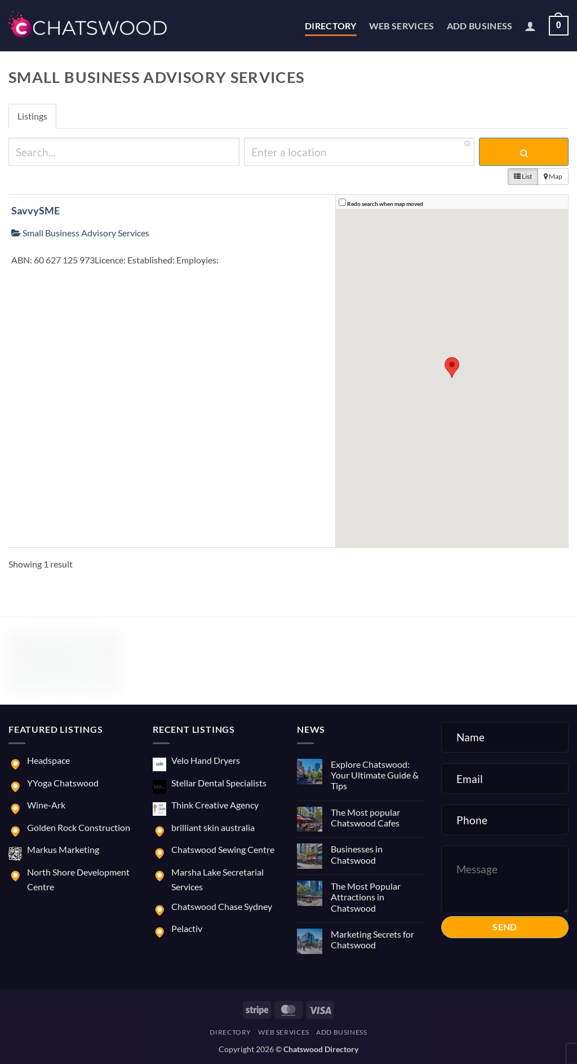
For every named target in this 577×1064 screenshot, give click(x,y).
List (523, 176)
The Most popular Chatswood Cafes (365, 817)
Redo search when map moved (385, 203)
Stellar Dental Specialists (219, 782)
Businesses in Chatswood (357, 854)
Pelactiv (186, 928)
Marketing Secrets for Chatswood (372, 939)
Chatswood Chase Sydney (221, 906)
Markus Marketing (63, 849)
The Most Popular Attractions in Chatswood (366, 897)
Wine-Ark (46, 804)
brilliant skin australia (213, 827)
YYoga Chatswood (63, 782)
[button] (530, 26)
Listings (32, 116)
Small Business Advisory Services (80, 232)
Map (553, 176)
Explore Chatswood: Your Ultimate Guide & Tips (375, 775)
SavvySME (35, 210)
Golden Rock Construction (78, 827)
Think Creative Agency (215, 804)
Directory (331, 25)
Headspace (48, 760)
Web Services (401, 25)
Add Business (480, 25)
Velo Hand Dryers (205, 760)
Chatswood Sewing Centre (222, 849)
